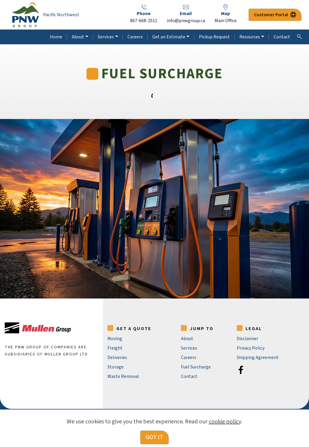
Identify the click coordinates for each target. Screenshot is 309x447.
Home (56, 37)
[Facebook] (241, 370)
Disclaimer (247, 338)
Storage (115, 367)
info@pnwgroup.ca (186, 20)
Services (106, 37)
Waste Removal (123, 376)
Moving (114, 338)
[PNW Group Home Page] (25, 15)
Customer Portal (275, 15)
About (78, 37)
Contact (282, 37)
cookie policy (225, 430)
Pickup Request (214, 37)
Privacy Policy (250, 348)
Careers (135, 37)
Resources (249, 37)
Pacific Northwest (61, 15)
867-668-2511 (143, 20)
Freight (114, 348)
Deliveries (117, 357)
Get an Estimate (168, 37)
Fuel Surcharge (196, 367)
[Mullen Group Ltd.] (38, 327)
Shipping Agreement (258, 357)
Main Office (226, 20)
